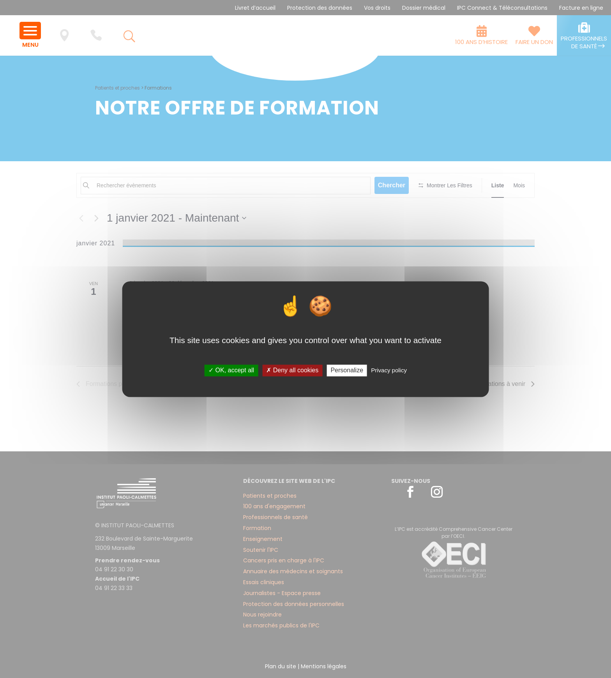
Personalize (346, 370)
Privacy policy (389, 370)
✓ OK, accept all (231, 370)
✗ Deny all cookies (292, 370)
